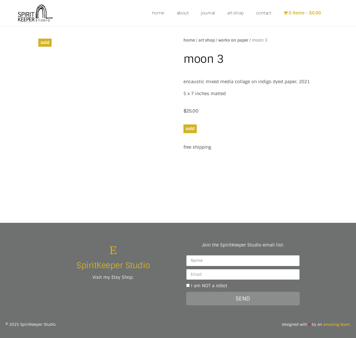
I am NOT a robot (209, 285)
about (183, 12)
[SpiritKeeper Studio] (113, 249)
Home (189, 40)
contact (263, 12)
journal (208, 12)
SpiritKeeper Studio (113, 265)
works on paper (233, 40)
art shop (235, 12)
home (158, 12)
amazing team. (337, 324)
